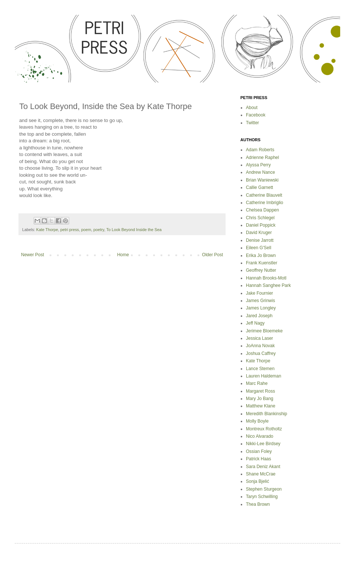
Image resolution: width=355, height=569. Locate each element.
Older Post (212, 254)
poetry (98, 229)
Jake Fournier (259, 293)
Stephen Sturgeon (264, 489)
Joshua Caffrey (261, 353)
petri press (69, 229)
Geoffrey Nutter (261, 270)
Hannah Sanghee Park (268, 285)
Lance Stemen (260, 368)
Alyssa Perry (258, 164)
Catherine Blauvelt (264, 195)
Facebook (256, 115)
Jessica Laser (259, 338)
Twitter (252, 122)
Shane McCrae (260, 474)
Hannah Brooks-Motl (266, 278)
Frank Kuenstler (261, 262)
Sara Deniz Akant (263, 466)
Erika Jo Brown (261, 255)
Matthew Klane (260, 406)
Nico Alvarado (259, 436)
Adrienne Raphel (262, 157)
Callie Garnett (259, 187)
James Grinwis (260, 300)
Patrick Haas (258, 458)
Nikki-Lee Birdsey (263, 443)
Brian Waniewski (262, 180)
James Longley (261, 308)
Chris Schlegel (260, 217)
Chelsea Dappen (262, 210)
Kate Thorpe (47, 229)
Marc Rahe (257, 383)
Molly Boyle (257, 421)
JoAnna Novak (260, 345)
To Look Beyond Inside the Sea (134, 229)
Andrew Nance (260, 172)
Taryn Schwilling (262, 496)
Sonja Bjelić (257, 481)
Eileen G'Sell (258, 247)
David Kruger (259, 232)
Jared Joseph (259, 315)
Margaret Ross (260, 391)
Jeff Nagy (255, 323)
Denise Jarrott (260, 240)
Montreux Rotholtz (264, 428)
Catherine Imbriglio (264, 202)
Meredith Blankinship (266, 413)
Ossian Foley (259, 451)
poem (86, 229)
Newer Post (32, 254)
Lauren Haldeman (263, 376)
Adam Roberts (260, 149)
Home (123, 254)
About (251, 107)
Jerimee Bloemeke (264, 330)
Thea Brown (258, 504)
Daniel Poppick (260, 225)
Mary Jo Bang (259, 398)
